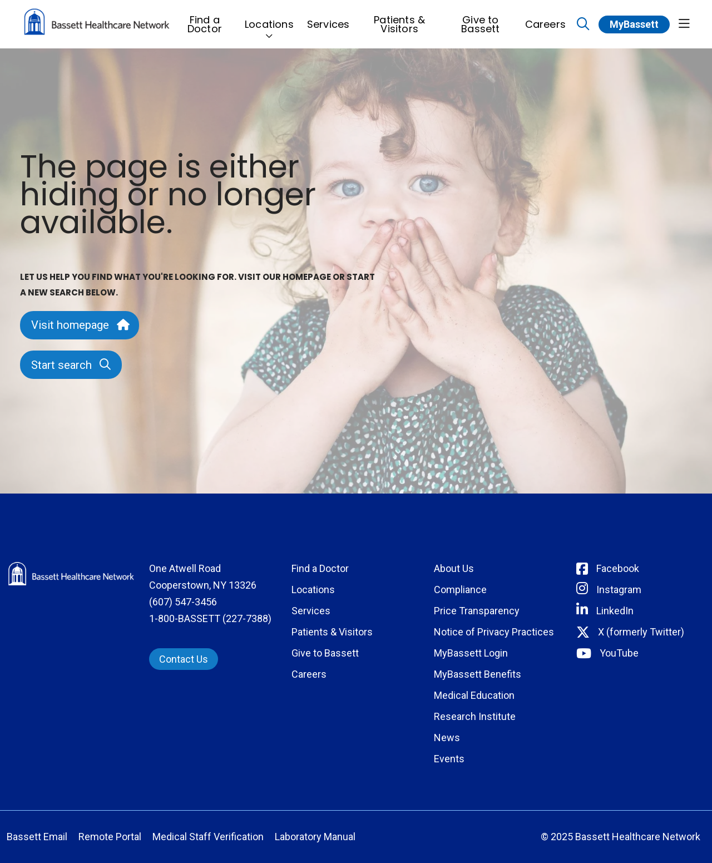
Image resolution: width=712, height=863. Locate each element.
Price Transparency (477, 611)
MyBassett (634, 24)
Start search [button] (71, 365)
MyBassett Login (471, 653)
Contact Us (183, 659)
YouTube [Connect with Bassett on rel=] (619, 653)
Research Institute (475, 716)
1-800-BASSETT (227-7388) (210, 618)
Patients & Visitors (399, 21)
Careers (545, 19)
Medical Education (474, 695)
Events (449, 759)
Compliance (460, 589)
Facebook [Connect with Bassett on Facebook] (617, 568)
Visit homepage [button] (79, 325)
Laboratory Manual (315, 836)
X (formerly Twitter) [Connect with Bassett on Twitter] (641, 632)
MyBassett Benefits (477, 674)
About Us (454, 568)
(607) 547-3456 (183, 602)
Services (328, 19)
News (447, 737)
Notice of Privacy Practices (494, 632)
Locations (269, 19)
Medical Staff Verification (208, 836)
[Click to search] (583, 24)
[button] (684, 24)
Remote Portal (109, 836)
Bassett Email (37, 836)
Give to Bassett (480, 21)
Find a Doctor (204, 21)
